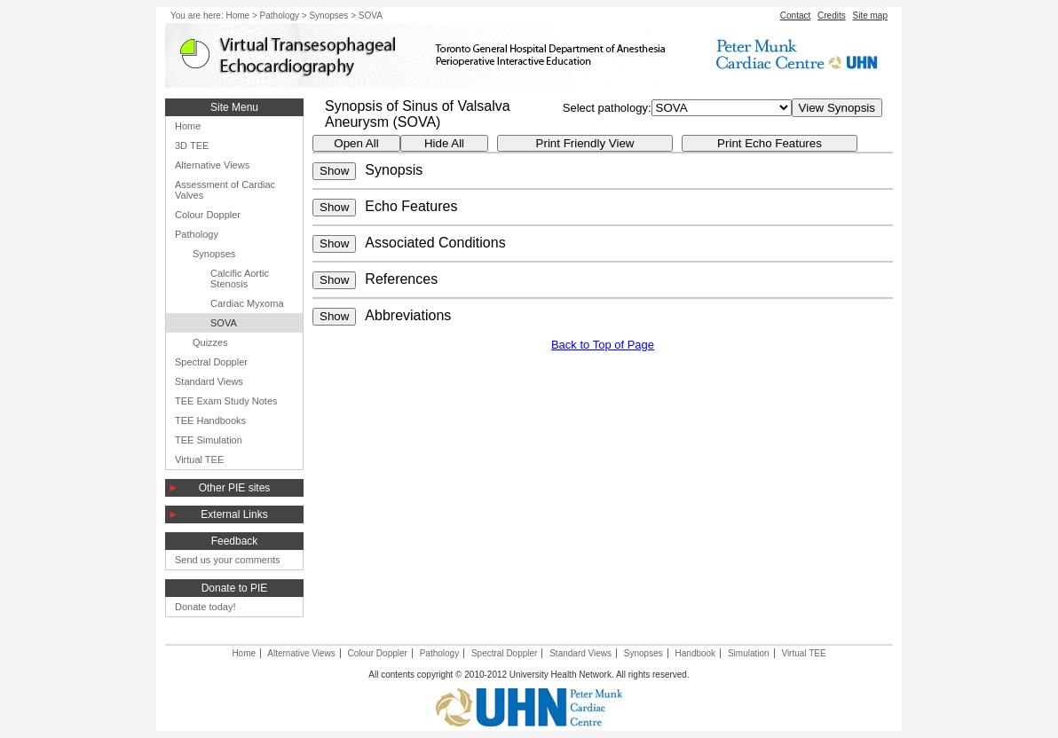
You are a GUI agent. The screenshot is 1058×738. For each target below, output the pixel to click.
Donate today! (205, 606)
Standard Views (209, 381)
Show (334, 170)
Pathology (279, 15)
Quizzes (210, 342)
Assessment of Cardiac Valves (225, 189)
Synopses (328, 15)
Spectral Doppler (211, 362)
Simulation (749, 653)
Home (237, 15)
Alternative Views (212, 165)
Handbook (695, 653)
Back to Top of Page (602, 344)
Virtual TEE (199, 459)
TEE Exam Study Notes (226, 401)
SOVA (223, 323)
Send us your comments (227, 559)
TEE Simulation (208, 440)
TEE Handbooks (210, 420)
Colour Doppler (208, 214)
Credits (831, 15)
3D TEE (192, 145)
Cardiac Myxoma (247, 303)
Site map (870, 15)
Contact (795, 15)
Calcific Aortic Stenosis (239, 278)
